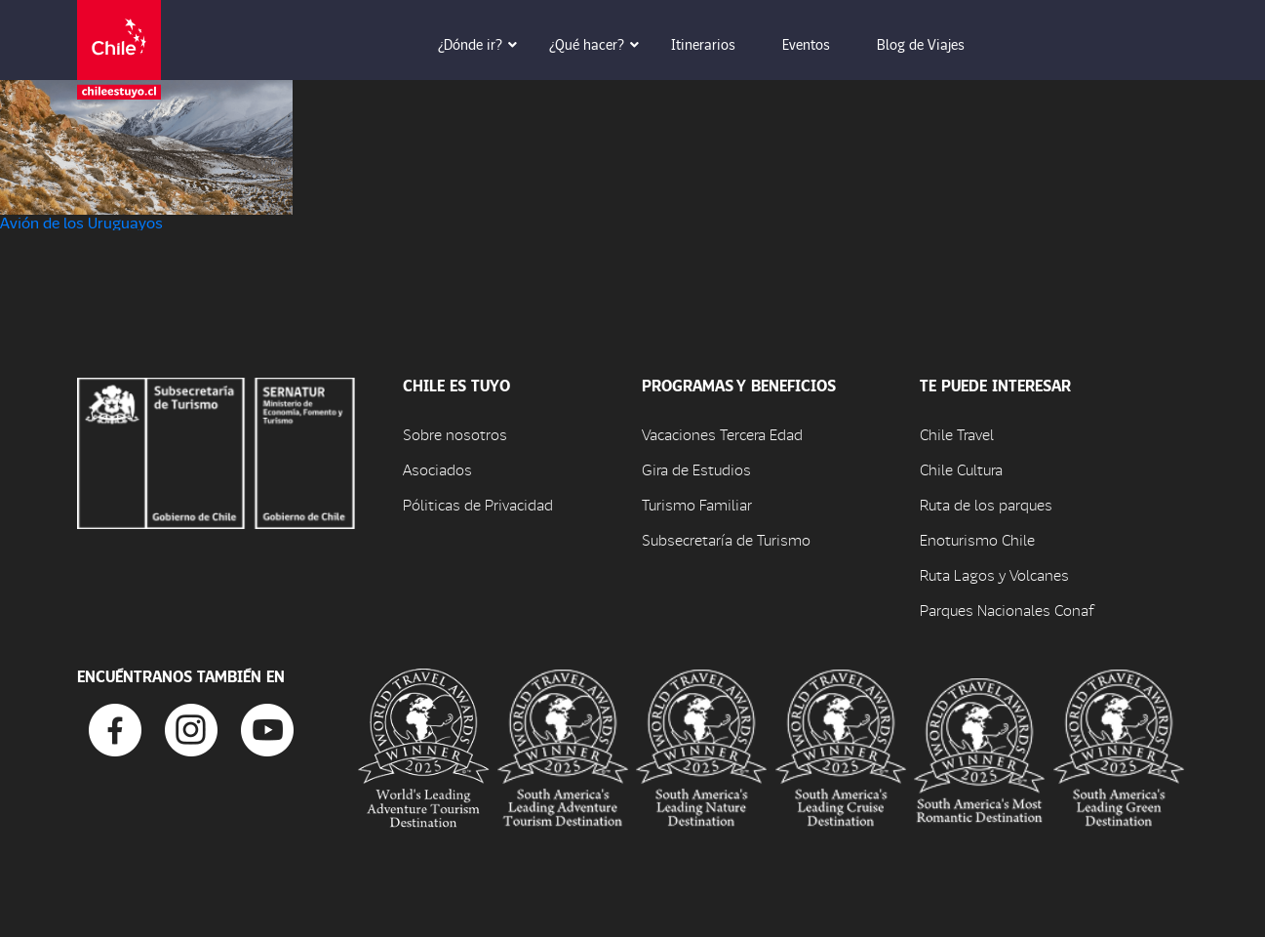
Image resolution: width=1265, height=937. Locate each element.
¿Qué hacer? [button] (600, 44)
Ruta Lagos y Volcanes (994, 574)
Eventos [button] (819, 44)
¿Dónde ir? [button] (484, 44)
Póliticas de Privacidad (478, 504)
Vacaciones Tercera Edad (722, 434)
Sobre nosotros (455, 434)
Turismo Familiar (697, 504)
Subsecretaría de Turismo (726, 539)
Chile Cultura (961, 469)
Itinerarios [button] (717, 44)
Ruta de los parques (986, 504)
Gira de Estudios (696, 469)
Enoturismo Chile (977, 539)
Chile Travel (957, 434)
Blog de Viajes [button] (934, 44)
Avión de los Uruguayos (81, 222)
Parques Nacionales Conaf (1006, 609)
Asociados (437, 469)
